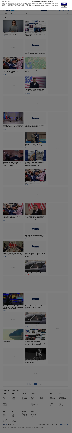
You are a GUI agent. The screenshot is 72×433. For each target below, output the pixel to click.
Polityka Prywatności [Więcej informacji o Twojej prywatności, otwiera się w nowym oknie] (4, 8)
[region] (36, 5)
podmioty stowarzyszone (17, 2)
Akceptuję (64, 3)
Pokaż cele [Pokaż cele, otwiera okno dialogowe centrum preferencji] (64, 6)
